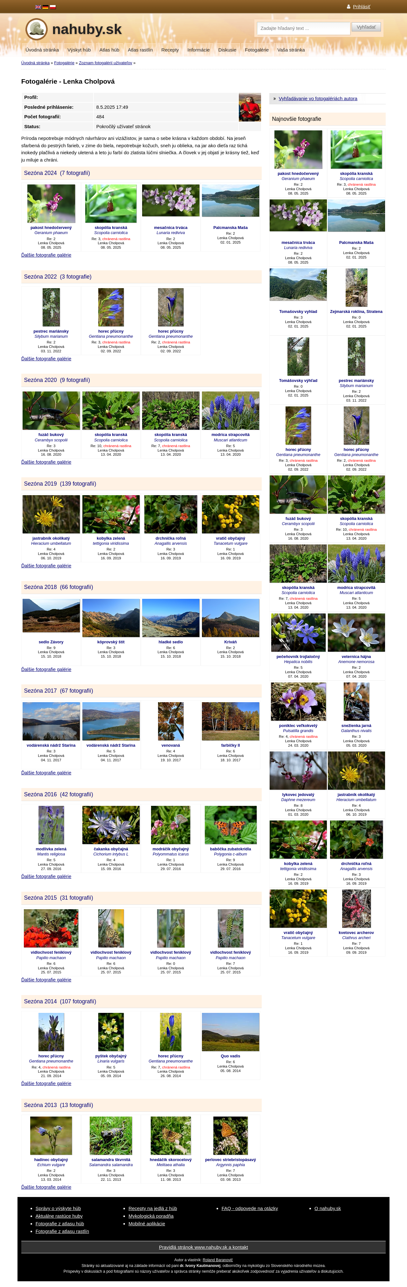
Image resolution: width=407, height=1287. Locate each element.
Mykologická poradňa (151, 1216)
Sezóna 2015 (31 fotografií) (58, 898)
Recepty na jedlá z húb (152, 1208)
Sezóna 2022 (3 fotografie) (57, 276)
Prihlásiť (361, 6)
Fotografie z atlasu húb (60, 1223)
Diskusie (227, 49)
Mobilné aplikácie (146, 1223)
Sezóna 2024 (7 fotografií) (57, 173)
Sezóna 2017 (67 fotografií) (58, 691)
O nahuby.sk (327, 1208)
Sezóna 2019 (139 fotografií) (60, 484)
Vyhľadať (366, 27)
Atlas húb (110, 49)
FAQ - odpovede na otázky (250, 1208)
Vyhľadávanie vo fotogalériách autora (318, 98)
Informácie (199, 49)
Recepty (170, 49)
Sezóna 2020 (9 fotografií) (57, 380)
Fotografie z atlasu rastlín (62, 1231)
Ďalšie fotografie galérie (46, 255)
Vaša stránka (291, 49)
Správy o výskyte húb (58, 1208)
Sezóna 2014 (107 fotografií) (60, 1001)
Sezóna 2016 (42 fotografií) (58, 794)
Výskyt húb (79, 49)
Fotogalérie (257, 49)
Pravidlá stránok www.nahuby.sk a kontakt (203, 1247)
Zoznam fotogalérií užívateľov (105, 62)
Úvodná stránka (42, 49)
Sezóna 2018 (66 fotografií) (58, 587)
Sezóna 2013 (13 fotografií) (58, 1105)
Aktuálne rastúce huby (59, 1216)
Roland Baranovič (218, 1260)
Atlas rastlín (140, 49)
